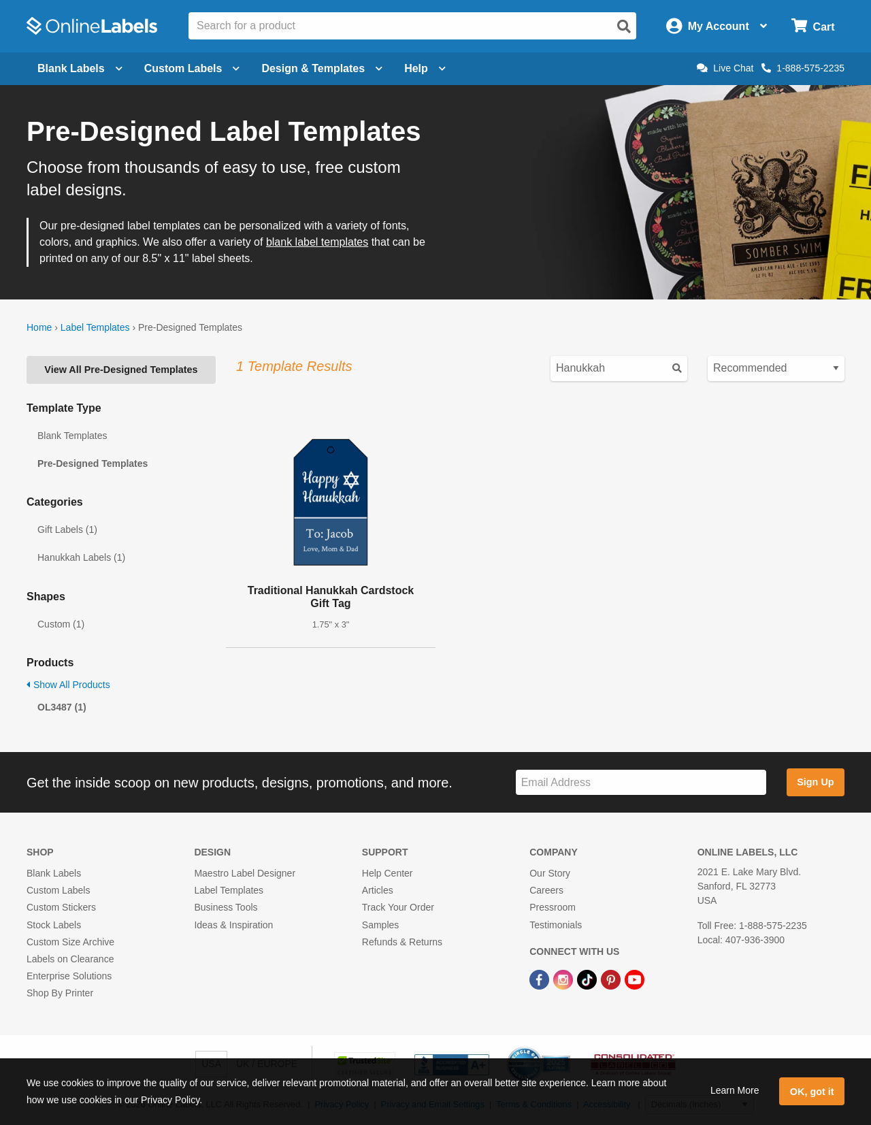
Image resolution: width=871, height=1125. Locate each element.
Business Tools (225, 907)
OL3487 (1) (61, 707)
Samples (380, 924)
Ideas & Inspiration (233, 924)
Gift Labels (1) (67, 529)
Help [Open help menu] (425, 68)
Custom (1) (60, 624)
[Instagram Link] (564, 978)
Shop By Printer (60, 993)
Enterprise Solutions (69, 976)
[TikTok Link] (588, 978)
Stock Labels (54, 924)
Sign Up (815, 782)
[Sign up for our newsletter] (641, 782)
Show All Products (68, 684)
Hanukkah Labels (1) (81, 557)
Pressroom (552, 907)
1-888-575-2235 (802, 68)
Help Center (387, 873)
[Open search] (624, 26)
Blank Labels (54, 873)
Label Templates (95, 327)
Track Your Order (398, 907)
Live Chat (725, 68)
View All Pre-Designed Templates (120, 369)
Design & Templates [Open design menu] (321, 68)
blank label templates (317, 242)
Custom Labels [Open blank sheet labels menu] (192, 68)
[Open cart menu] (812, 26)
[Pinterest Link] (612, 978)
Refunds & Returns (402, 941)
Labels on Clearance (70, 958)
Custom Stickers (61, 907)
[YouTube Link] (634, 978)
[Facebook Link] (540, 978)
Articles (377, 890)
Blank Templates (72, 435)
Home (39, 327)
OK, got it (812, 1091)
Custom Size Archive (70, 941)
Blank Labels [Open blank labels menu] (79, 68)
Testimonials (555, 924)
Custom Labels (58, 890)
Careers (546, 890)
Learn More (734, 1090)
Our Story (549, 873)
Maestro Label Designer (244, 873)
